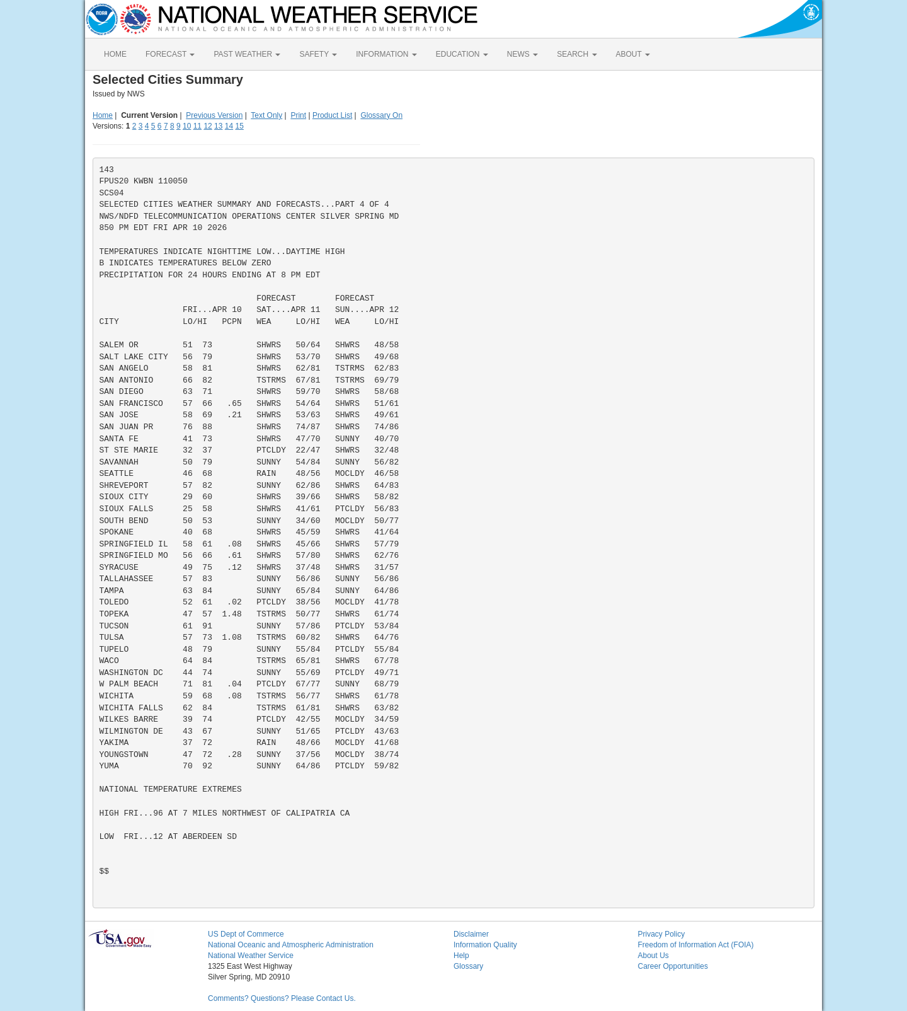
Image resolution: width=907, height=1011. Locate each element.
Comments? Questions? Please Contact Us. (282, 998)
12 (207, 126)
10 (187, 126)
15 (240, 126)
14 (229, 126)
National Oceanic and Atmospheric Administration (291, 944)
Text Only (266, 115)
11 (197, 126)
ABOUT (633, 54)
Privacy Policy (661, 934)
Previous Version (214, 115)
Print (298, 115)
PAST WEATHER (247, 54)
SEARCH (576, 54)
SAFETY (318, 54)
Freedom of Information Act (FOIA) (696, 944)
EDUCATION (462, 54)
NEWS (522, 54)
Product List (332, 115)
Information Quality (485, 944)
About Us (653, 955)
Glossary (468, 966)
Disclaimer (471, 934)
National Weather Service (251, 955)
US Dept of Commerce (246, 934)
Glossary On (381, 115)
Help (461, 955)
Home (103, 115)
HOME (115, 54)
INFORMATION (386, 54)
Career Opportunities (673, 966)
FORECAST (170, 54)
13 (218, 126)
